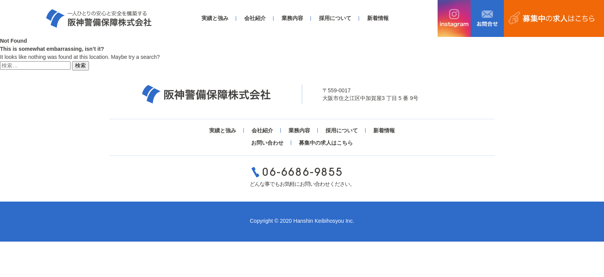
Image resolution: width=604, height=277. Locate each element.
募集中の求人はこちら (326, 143)
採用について (335, 18)
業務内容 (292, 18)
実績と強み (214, 18)
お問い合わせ (267, 143)
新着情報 (378, 18)
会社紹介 (255, 18)
